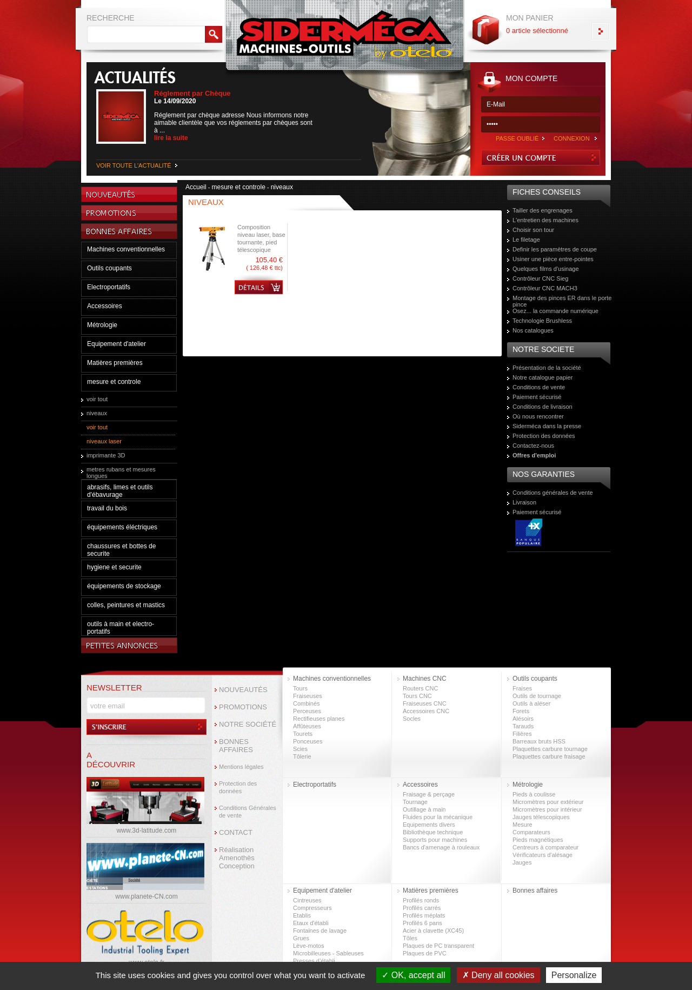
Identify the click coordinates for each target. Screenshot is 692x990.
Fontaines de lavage (320, 930)
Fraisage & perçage (429, 794)
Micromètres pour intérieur (547, 809)
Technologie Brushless (542, 320)
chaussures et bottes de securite (121, 549)
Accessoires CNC (426, 711)
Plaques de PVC (425, 953)
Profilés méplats (424, 915)
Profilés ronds (421, 900)
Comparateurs (531, 832)
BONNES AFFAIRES (236, 745)
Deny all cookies (498, 975)
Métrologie (102, 325)
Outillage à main (424, 809)
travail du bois (107, 508)
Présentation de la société (547, 367)
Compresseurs (312, 908)
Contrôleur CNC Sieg (540, 278)
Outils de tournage (537, 696)
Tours (300, 688)
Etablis (302, 915)
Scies (300, 749)
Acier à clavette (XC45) (433, 930)
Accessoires (104, 306)
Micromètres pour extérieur (548, 802)
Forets (521, 711)
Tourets (302, 733)
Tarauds (523, 726)
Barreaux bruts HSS (539, 741)
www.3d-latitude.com (147, 830)
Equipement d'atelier (116, 344)
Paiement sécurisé (537, 397)
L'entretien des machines (545, 220)
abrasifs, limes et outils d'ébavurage (119, 491)
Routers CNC (420, 688)
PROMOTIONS (243, 707)
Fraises (522, 688)
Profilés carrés (422, 908)
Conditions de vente (539, 387)
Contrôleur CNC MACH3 (545, 288)
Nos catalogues (533, 330)
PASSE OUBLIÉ (517, 138)
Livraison (524, 502)
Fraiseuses (307, 696)
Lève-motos (308, 945)
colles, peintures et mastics (126, 605)
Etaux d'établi (311, 923)
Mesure (523, 824)
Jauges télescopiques (541, 817)
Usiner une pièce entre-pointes (553, 259)
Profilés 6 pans (422, 923)
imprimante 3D (105, 455)
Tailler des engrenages (543, 210)
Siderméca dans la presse (547, 426)
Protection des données (544, 436)
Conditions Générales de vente (247, 812)
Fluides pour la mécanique (438, 817)
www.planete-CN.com (146, 896)
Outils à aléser (531, 703)
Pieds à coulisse (534, 794)
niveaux (96, 413)
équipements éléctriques (122, 527)
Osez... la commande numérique (555, 311)
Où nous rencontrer (538, 416)
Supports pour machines (435, 839)
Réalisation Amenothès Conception (237, 858)
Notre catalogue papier (543, 377)
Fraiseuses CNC (425, 703)
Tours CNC (417, 696)
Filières (522, 733)
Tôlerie (302, 756)
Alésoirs (523, 718)
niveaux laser (104, 441)
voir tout (97, 399)
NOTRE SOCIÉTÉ (247, 724)
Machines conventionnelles (126, 249)
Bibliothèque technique (433, 832)
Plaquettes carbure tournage (550, 749)
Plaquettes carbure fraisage (549, 756)
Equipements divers (429, 824)
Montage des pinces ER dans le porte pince (562, 301)
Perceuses (307, 711)
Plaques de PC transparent (438, 945)
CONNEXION (572, 138)
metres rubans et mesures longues (121, 472)
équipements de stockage (124, 586)
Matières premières (115, 363)
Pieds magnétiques (538, 839)
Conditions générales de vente (553, 492)
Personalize (574, 975)
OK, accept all (413, 975)
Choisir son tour (533, 230)
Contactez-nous (533, 445)
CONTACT (235, 832)
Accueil (196, 187)
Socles (412, 718)
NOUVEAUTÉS (243, 690)
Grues (301, 938)
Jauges (522, 862)
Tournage (415, 802)
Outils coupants (109, 268)
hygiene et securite (114, 567)
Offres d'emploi (534, 455)
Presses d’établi (314, 961)
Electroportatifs (108, 287)
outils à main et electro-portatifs (120, 627)
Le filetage (526, 239)
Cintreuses (307, 900)
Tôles (410, 938)
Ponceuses (307, 741)
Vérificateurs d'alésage (543, 855)
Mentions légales (241, 766)
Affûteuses (307, 726)
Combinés (306, 703)
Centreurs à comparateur (545, 847)
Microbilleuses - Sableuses (328, 953)
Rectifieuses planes (318, 718)
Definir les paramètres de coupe (555, 249)
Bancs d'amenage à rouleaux (441, 847)
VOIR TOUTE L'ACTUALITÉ (133, 165)
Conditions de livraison (543, 406)
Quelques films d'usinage (546, 268)
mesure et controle (114, 382)
